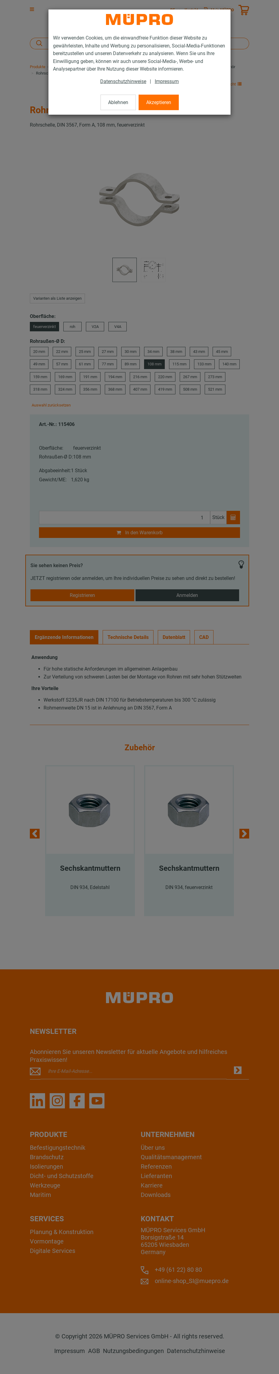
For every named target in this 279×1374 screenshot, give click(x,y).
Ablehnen (118, 102)
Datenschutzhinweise (123, 81)
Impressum (167, 81)
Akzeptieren (158, 102)
